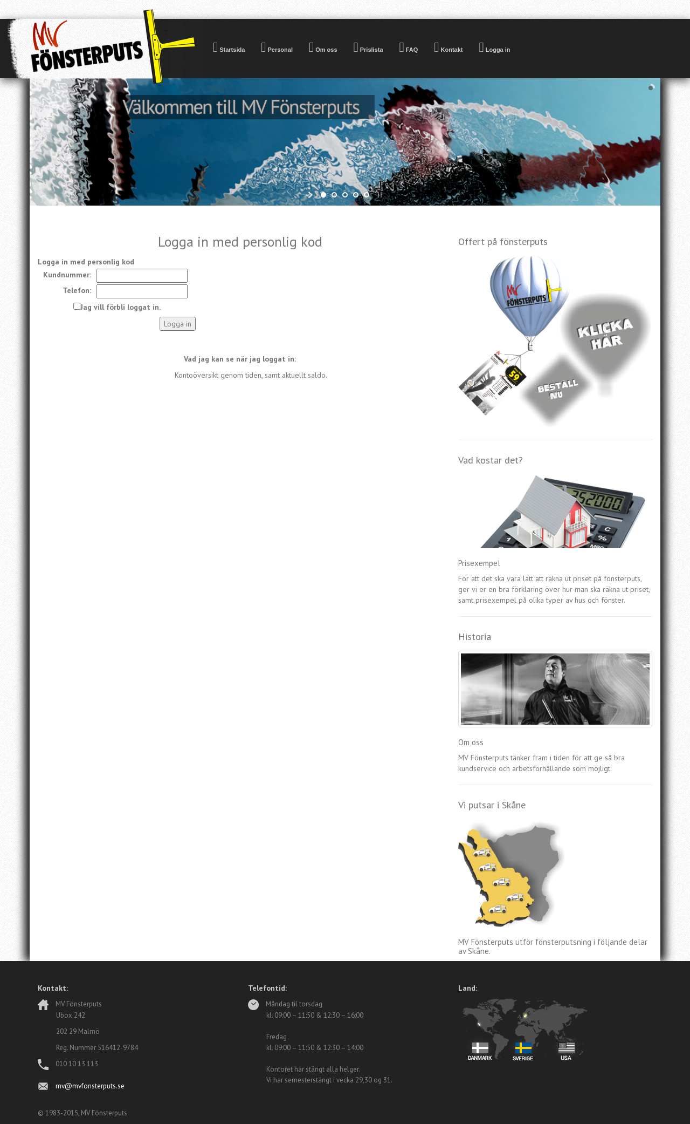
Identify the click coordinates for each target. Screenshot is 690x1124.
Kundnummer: (67, 275)
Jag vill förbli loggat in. (120, 307)
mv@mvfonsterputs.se (90, 1086)
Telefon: (77, 290)
